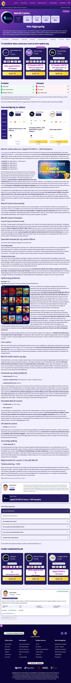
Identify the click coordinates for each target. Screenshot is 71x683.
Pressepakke (58, 657)
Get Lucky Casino (21, 478)
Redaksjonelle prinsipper (60, 644)
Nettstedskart (39, 657)
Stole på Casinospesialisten (42, 649)
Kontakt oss (38, 654)
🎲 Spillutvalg (52, 39)
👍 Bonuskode (24, 39)
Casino (15, 3)
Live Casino (7, 657)
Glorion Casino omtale (35, 563)
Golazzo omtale (12, 563)
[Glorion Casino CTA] (29, 558)
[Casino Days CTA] (29, 52)
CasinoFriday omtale (59, 58)
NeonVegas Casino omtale (12, 58)
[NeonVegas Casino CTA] (6, 52)
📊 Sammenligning (5, 39)
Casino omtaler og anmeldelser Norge (12, 7)
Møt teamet (38, 646)
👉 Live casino (61, 39)
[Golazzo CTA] (6, 558)
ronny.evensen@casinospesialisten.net (10, 598)
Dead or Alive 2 (21, 196)
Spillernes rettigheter (24, 652)
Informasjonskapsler (23, 646)
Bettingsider (62, 3)
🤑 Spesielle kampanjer (42, 39)
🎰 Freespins (32, 39)
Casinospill (32, 3)
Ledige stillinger (39, 652)
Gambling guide (53, 3)
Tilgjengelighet (58, 654)
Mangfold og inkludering (60, 649)
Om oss (37, 644)
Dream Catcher (13, 349)
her (40, 543)
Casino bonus (24, 3)
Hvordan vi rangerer (59, 646)
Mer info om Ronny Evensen (7, 613)
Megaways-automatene (40, 306)
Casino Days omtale (35, 58)
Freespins (7, 652)
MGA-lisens (49, 455)
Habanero (52, 326)
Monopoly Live (22, 349)
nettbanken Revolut (48, 393)
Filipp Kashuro (13, 617)
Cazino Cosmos (7, 196)
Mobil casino (8, 649)
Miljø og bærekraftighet (60, 652)
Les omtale (18, 143)
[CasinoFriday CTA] (52, 52)
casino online (40, 97)
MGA (20, 654)
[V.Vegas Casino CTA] (52, 558)
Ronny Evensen (12, 592)
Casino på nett (8, 644)
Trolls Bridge (14, 196)
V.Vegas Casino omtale (58, 563)
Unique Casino (11, 478)
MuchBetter (12, 393)
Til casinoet (38, 141)
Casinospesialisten (5, 152)
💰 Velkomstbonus (15, 39)
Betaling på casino (42, 3)
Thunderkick (45, 326)
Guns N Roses (28, 196)
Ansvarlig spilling (23, 657)
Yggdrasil (40, 326)
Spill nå (12, 73)
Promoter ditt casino (24, 649)
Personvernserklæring (24, 644)
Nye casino (7, 646)
